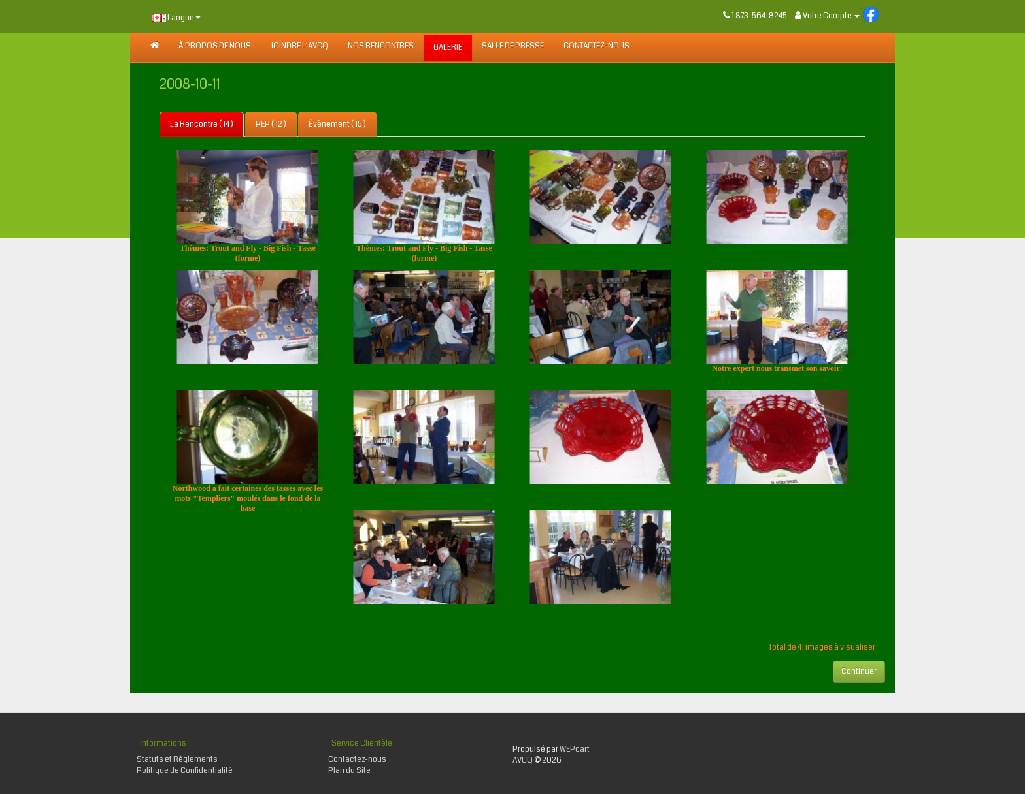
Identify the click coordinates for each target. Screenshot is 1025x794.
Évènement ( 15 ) (337, 124)
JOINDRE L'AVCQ (299, 46)
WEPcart (575, 749)
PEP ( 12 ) (271, 124)
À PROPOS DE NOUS (214, 46)
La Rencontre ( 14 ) (201, 124)
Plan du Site (349, 770)
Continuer (859, 671)
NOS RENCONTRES (381, 46)
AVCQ (522, 760)
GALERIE (447, 47)
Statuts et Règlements (177, 759)
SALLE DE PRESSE (513, 46)
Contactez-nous (596, 46)
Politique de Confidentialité (185, 770)
